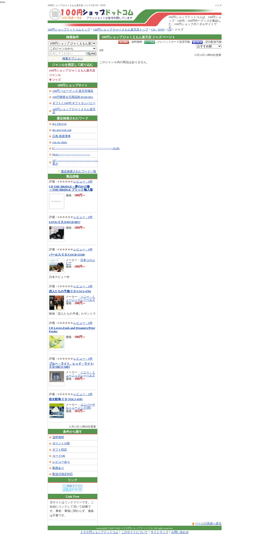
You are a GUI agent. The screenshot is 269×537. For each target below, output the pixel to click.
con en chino (59, 142)
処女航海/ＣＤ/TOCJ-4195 (66, 399)
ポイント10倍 (61, 443)
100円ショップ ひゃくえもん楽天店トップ (120, 29)
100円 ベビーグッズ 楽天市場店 (73, 91)
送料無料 (58, 437)
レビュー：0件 (82, 181)
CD (170, 29)
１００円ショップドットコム (99, 532)
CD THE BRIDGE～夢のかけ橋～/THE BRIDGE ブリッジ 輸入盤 (71, 188)
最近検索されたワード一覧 (78, 171)
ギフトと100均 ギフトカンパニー (74, 103)
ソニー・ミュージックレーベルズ (80, 298)
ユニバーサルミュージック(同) (80, 406)
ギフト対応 (59, 449)
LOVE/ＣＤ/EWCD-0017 (64, 222)
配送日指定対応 (62, 474)
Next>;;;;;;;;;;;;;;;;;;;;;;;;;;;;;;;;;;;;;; (71, 154)
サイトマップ (159, 532)
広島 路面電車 (61, 136)
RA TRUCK (59, 124)
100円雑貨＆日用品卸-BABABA (72, 97)
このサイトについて (134, 532)
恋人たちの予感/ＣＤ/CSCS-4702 (70, 291)
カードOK (58, 455)
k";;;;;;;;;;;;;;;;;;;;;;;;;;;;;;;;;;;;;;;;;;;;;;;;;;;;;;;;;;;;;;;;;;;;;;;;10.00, (86, 148)
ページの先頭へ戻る (208, 523)
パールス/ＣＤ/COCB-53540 (67, 254)
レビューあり (61, 461)
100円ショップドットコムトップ (69, 29)
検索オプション (72, 58)
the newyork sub (62, 130)
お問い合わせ (180, 532)
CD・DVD (157, 29)
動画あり (58, 468)
